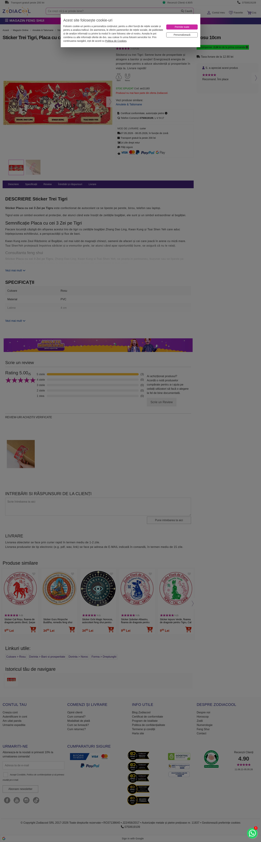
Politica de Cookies (115, 40)
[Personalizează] (182, 34)
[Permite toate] (182, 27)
